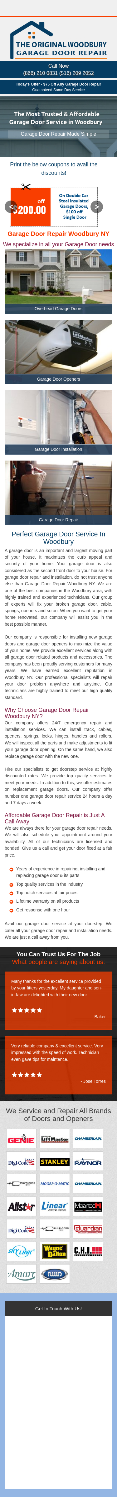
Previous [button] (11, 207)
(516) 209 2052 (76, 73)
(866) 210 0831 (40, 73)
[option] (54, 206)
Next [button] (96, 207)
